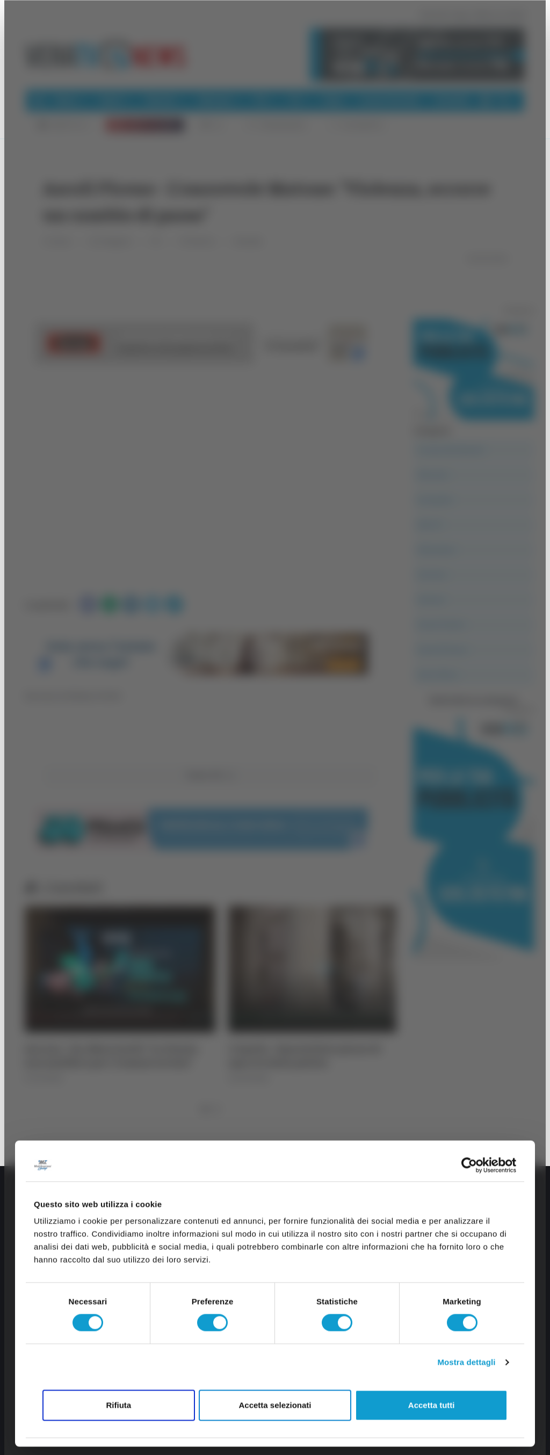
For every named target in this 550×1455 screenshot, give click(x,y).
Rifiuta (118, 1404)
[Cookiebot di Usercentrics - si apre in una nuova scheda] (469, 1165)
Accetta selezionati (274, 1404)
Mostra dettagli (466, 1362)
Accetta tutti (431, 1404)
